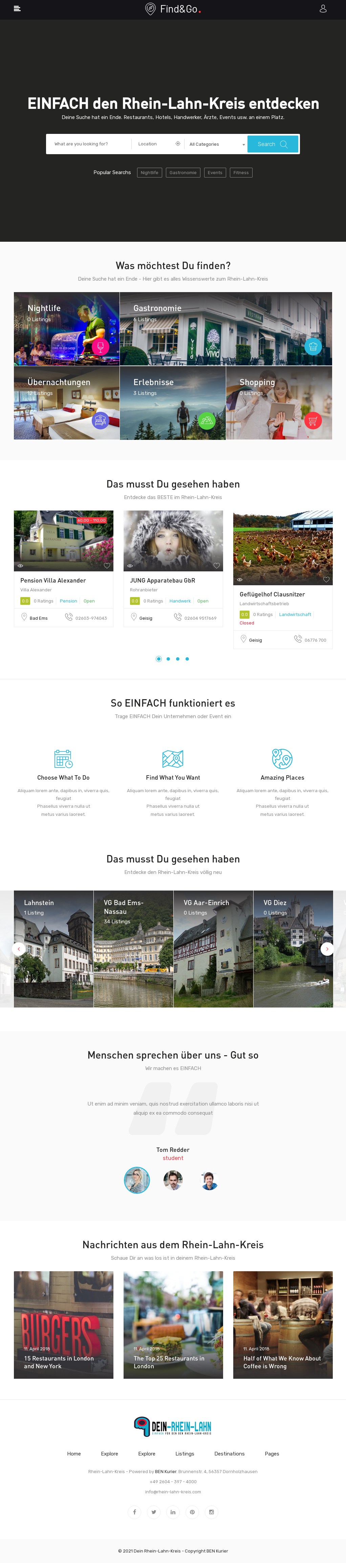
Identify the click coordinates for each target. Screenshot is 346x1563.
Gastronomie (183, 172)
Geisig (145, 618)
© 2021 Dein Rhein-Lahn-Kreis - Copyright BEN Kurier (173, 1551)
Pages (272, 1454)
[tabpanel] (63, 569)
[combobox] (216, 145)
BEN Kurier (165, 1471)
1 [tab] (158, 659)
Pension (68, 600)
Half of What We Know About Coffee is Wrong (282, 1362)
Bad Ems (39, 618)
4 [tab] (187, 659)
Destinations (229, 1454)
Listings (184, 1454)
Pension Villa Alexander (53, 580)
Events (215, 172)
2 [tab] (168, 659)
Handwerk (180, 600)
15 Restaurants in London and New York (59, 1362)
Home (74, 1454)
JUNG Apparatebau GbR (162, 580)
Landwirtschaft (295, 614)
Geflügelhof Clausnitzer (272, 594)
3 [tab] (177, 659)
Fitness (241, 172)
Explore (109, 1454)
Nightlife (149, 172)
